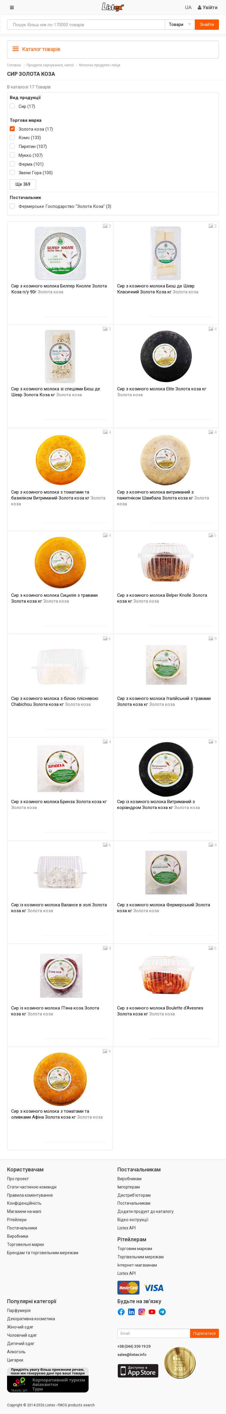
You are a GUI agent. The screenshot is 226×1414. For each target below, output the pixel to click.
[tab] (113, 49)
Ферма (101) (31, 164)
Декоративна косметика (31, 1318)
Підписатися (204, 1333)
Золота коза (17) (36, 129)
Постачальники (22, 1228)
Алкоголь (16, 1351)
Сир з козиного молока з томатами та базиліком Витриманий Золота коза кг (58, 498)
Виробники (17, 1236)
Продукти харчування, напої (50, 65)
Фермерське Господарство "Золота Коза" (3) (65, 206)
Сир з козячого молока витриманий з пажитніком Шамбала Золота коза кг (163, 498)
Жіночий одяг (20, 1327)
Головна (14, 65)
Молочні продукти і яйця (99, 65)
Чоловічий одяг (22, 1335)
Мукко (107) (31, 155)
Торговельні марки (25, 1244)
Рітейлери (16, 1219)
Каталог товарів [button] (36, 49)
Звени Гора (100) (36, 172)
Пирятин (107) (33, 146)
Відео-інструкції (132, 1219)
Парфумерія (19, 1310)
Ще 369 (22, 184)
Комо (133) (30, 137)
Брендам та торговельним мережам (42, 1252)
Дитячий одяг (20, 1343)
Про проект (18, 1178)
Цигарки (15, 1360)
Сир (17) (27, 106)
